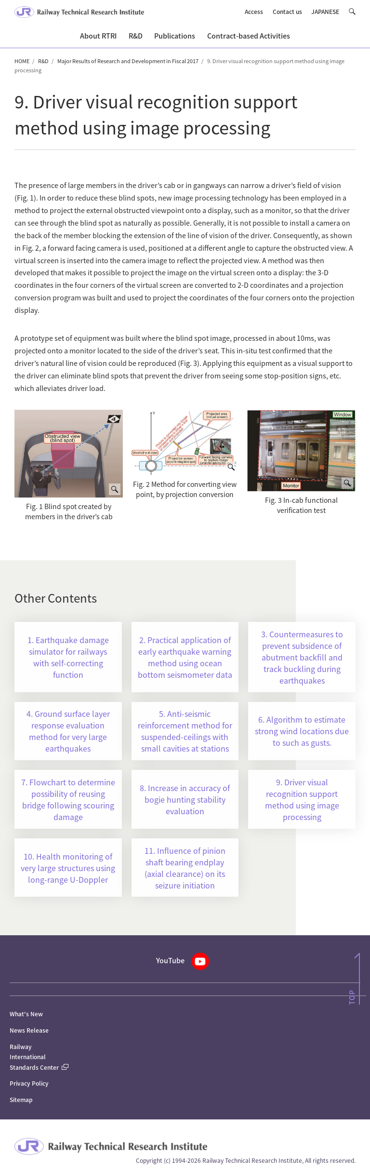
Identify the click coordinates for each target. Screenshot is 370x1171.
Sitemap (21, 1099)
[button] (352, 11)
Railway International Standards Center (39, 1056)
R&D (43, 61)
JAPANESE (325, 11)
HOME (21, 61)
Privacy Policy (29, 1083)
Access (254, 11)
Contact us (287, 11)
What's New (26, 1013)
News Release (29, 1030)
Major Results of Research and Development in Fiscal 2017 (127, 61)
